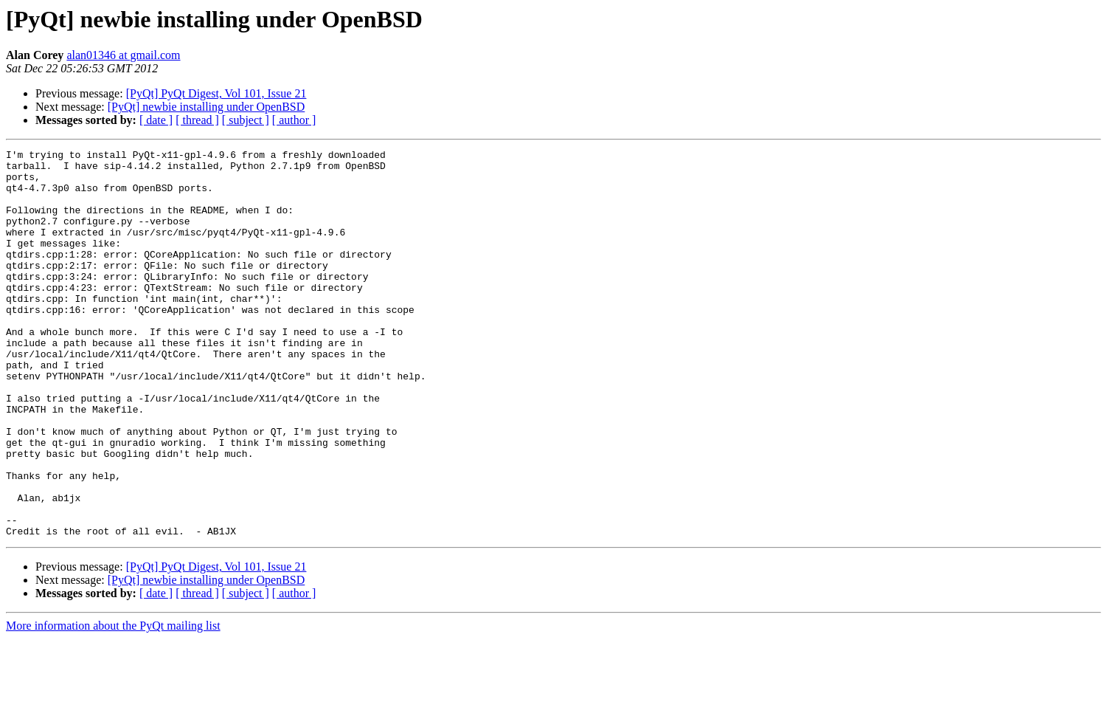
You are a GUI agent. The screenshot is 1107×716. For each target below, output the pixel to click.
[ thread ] (197, 120)
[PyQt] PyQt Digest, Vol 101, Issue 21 (216, 93)
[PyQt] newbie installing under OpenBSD (206, 106)
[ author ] (294, 120)
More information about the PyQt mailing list (113, 703)
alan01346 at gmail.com (123, 55)
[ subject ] (245, 120)
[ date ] (156, 120)
